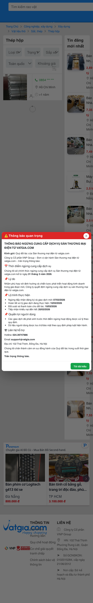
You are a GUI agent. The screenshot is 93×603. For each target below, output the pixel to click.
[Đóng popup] (86, 236)
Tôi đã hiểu (80, 366)
